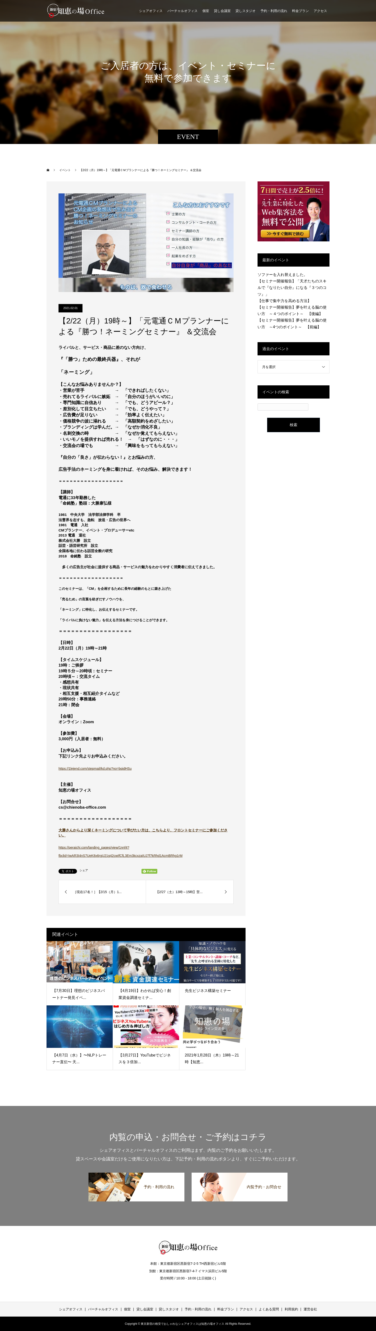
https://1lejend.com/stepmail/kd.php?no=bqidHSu (95, 768)
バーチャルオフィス (182, 11)
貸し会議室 (222, 11)
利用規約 (291, 1309)
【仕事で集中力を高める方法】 (284, 301)
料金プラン (300, 11)
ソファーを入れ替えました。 (282, 275)
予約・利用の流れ (273, 11)
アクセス (320, 11)
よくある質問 (269, 1309)
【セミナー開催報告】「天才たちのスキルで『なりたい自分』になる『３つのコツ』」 (292, 287)
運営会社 (310, 1309)
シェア (83, 870)
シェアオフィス (151, 11)
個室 (205, 11)
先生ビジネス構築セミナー (208, 991)
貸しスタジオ (245, 11)
